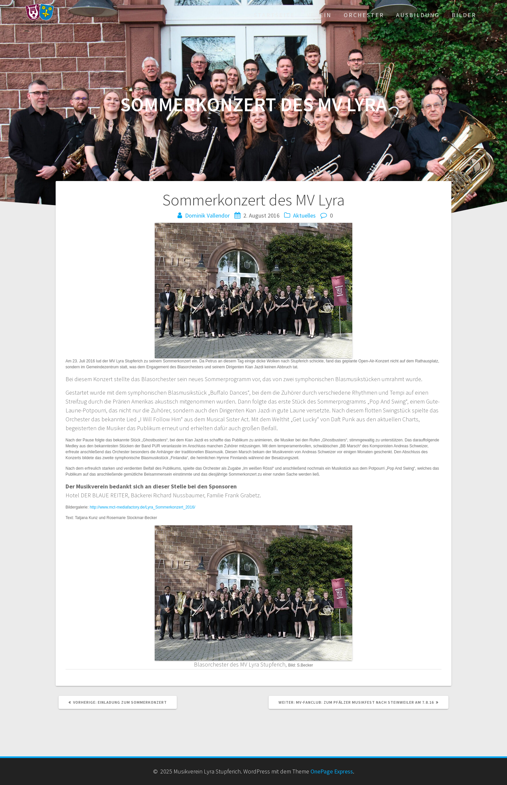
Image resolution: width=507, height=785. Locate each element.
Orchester (364, 15)
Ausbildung (418, 15)
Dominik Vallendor (207, 215)
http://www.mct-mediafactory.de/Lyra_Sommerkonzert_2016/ (142, 507)
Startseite (274, 15)
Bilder (464, 15)
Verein (319, 15)
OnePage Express (331, 771)
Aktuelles (304, 215)
